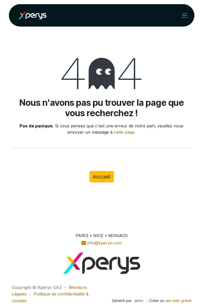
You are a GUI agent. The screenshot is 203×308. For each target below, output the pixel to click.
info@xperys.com (104, 242)
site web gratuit (178, 300)
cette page (124, 132)
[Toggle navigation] (184, 15)
